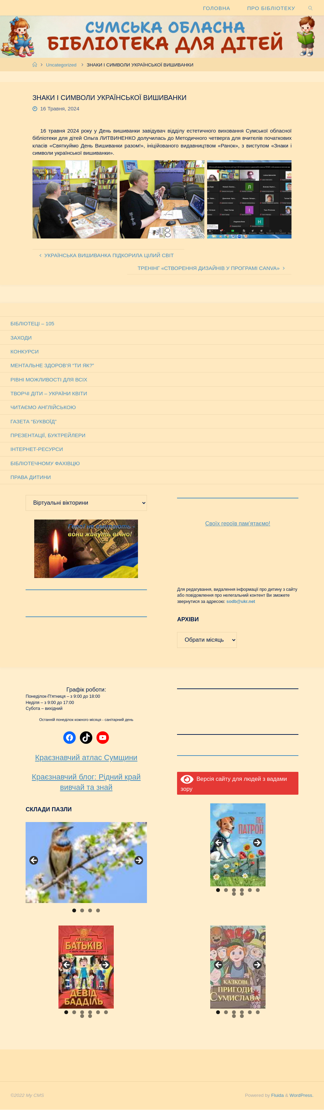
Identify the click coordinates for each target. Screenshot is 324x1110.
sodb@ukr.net (240, 602)
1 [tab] (74, 911)
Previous (34, 861)
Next (138, 861)
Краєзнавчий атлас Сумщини (86, 758)
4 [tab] (98, 911)
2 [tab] (82, 911)
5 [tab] (250, 891)
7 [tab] (234, 894)
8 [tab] (242, 894)
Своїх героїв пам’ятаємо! (237, 524)
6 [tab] (258, 891)
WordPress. (301, 1096)
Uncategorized (61, 64)
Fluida (276, 1096)
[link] (310, 8)
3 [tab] (90, 911)
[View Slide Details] (86, 863)
